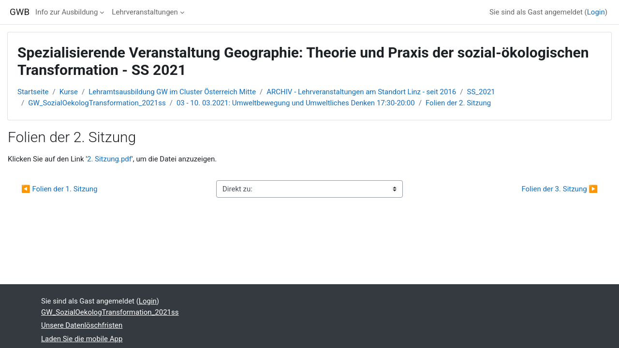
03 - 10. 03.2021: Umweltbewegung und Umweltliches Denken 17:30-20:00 (296, 103)
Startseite (33, 91)
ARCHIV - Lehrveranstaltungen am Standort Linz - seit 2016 (361, 91)
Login (596, 12)
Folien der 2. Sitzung (458, 103)
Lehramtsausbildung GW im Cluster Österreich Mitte (172, 91)
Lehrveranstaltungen (144, 12)
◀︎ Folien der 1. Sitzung (59, 189)
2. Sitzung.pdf (109, 159)
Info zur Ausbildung (66, 12)
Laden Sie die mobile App (81, 338)
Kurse (68, 91)
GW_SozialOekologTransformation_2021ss (97, 103)
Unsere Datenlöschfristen (81, 325)
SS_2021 (481, 91)
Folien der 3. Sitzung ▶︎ (559, 189)
